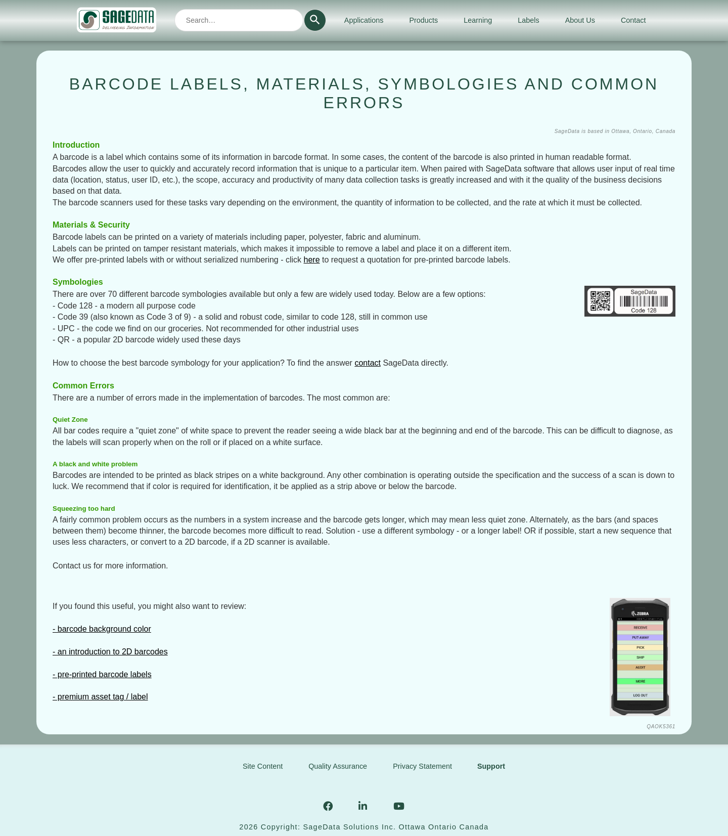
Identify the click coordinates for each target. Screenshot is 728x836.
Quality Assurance (337, 766)
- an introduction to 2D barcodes (110, 651)
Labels (528, 20)
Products (423, 20)
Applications (364, 20)
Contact (633, 20)
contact (367, 363)
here (312, 259)
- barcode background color (102, 629)
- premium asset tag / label (100, 696)
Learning (478, 20)
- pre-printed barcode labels (102, 674)
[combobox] (238, 20)
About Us (580, 20)
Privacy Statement (422, 766)
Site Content (263, 766)
